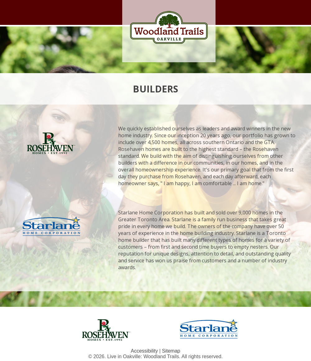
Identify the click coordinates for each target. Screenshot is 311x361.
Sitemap (171, 351)
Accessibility (144, 351)
